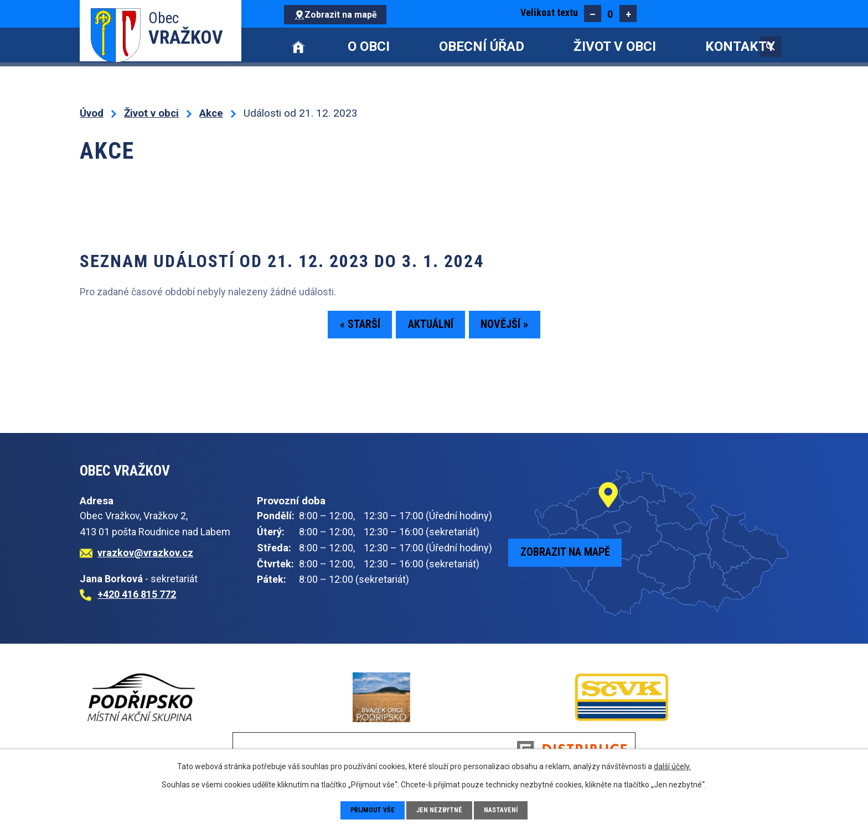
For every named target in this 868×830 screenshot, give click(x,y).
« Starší (341, 328)
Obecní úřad (481, 46)
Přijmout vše (369, 809)
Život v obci (615, 46)
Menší (592, 13)
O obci (369, 46)
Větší (628, 13)
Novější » (523, 328)
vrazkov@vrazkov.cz (145, 552)
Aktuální (430, 328)
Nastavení (506, 809)
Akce (211, 113)
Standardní (610, 13)
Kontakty (740, 46)
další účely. (672, 765)
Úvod (298, 47)
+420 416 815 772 (136, 594)
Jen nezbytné (441, 809)
